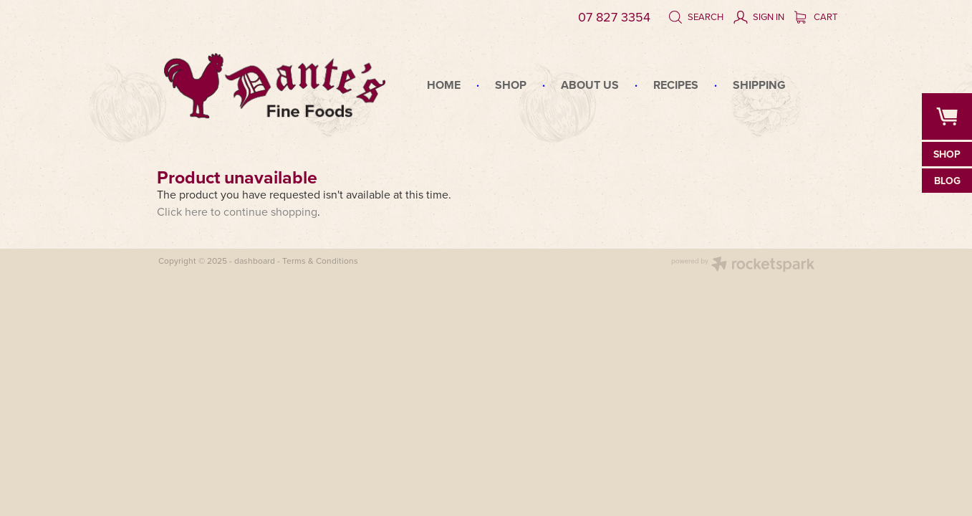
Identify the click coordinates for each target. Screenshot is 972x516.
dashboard (254, 260)
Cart (815, 16)
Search (695, 16)
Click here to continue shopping (237, 211)
